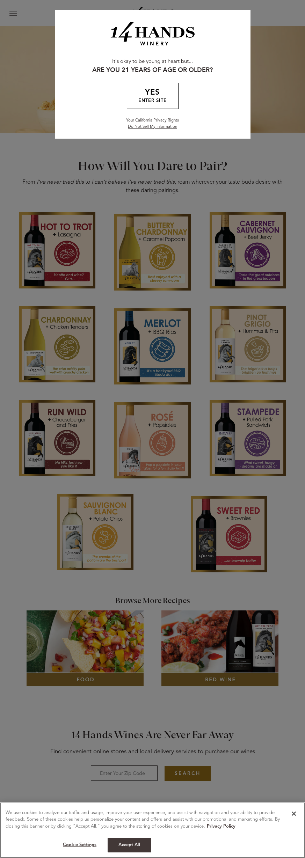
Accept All (129, 845)
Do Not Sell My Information (152, 127)
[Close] (294, 813)
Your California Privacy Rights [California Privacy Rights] (152, 120)
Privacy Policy (221, 826)
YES (152, 96)
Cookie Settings (79, 845)
